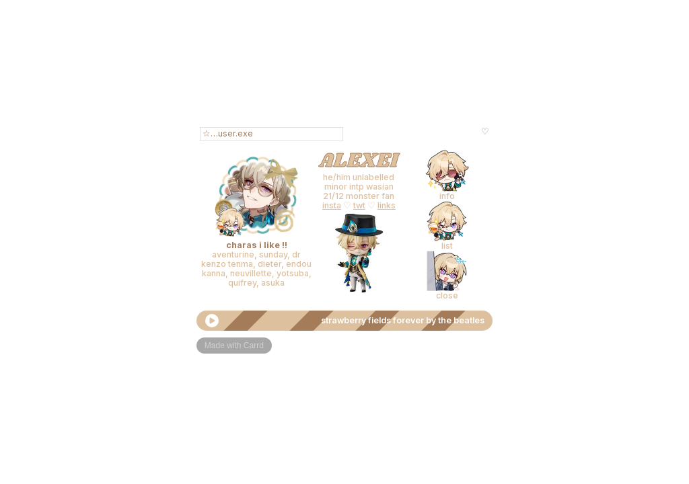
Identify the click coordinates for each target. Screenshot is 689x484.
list (447, 246)
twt (359, 205)
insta (331, 205)
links (386, 205)
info (447, 196)
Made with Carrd (234, 345)
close (447, 295)
